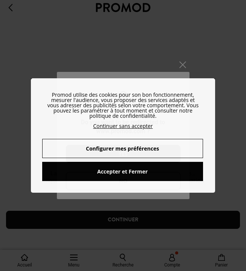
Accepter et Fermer (122, 171)
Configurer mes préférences (122, 148)
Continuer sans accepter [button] (123, 125)
